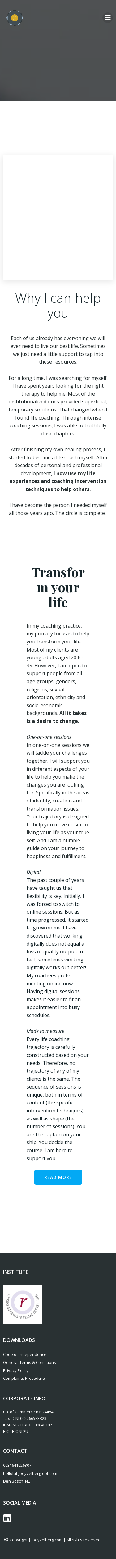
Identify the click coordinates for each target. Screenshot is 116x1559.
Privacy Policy (15, 1370)
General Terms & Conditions (29, 1362)
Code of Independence (24, 1354)
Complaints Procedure (24, 1378)
